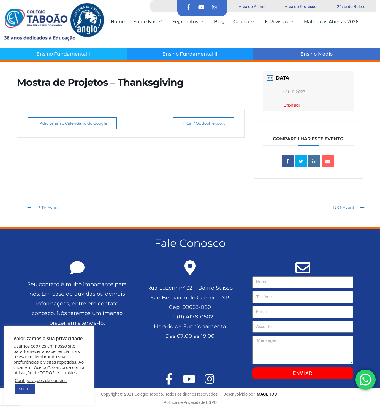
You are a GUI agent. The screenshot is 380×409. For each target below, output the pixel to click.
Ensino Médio (316, 54)
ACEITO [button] (25, 388)
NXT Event (349, 207)
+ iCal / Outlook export (202, 123)
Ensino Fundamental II (189, 54)
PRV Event (43, 207)
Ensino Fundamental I (63, 54)
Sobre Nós (148, 21)
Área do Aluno (252, 6)
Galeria (243, 21)
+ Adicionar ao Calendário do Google (73, 123)
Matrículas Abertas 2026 (331, 21)
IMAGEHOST (267, 394)
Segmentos (187, 21)
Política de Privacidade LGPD (190, 402)
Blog (219, 21)
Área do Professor (301, 6)
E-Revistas (279, 21)
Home (118, 21)
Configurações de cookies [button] (40, 380)
